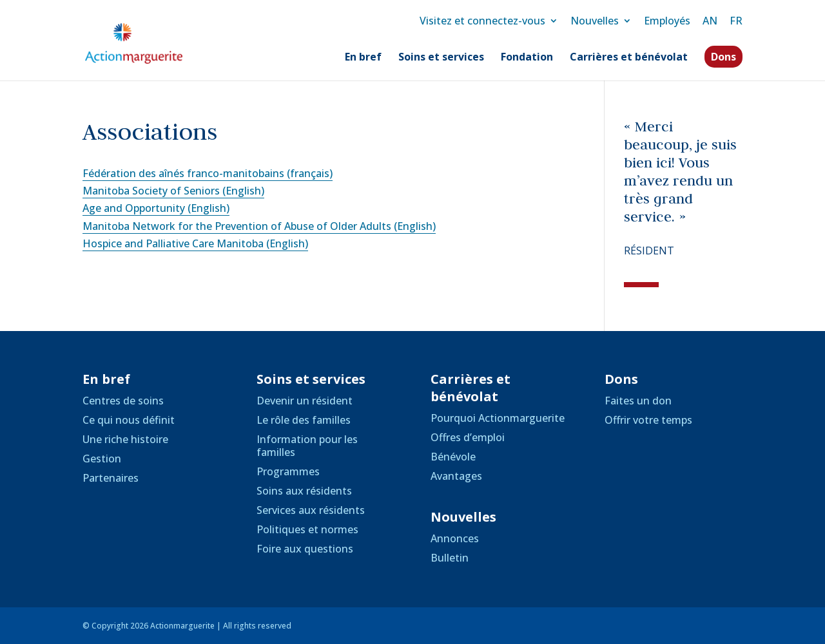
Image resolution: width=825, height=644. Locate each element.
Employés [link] (667, 21)
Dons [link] (723, 57)
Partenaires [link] (110, 478)
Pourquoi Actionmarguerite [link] (498, 418)
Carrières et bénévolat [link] (629, 58)
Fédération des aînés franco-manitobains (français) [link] (207, 173)
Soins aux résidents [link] (304, 491)
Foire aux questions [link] (305, 549)
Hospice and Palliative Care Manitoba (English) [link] (195, 243)
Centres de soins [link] (123, 400)
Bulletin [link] (450, 558)
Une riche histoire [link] (125, 439)
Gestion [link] (101, 458)
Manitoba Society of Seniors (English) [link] (173, 191)
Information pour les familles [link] (307, 445)
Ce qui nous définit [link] (128, 420)
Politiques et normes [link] (307, 529)
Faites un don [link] (638, 400)
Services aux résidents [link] (311, 510)
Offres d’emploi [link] (468, 437)
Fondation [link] (527, 58)
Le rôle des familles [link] (304, 420)
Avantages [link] (456, 476)
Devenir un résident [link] (305, 400)
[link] (147, 42)
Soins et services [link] (441, 58)
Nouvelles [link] (594, 21)
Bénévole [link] (453, 457)
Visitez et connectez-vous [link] (482, 21)
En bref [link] (363, 58)
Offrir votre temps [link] (648, 420)
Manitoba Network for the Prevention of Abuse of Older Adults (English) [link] (259, 226)
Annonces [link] (455, 538)
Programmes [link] (288, 471)
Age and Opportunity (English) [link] (155, 208)
